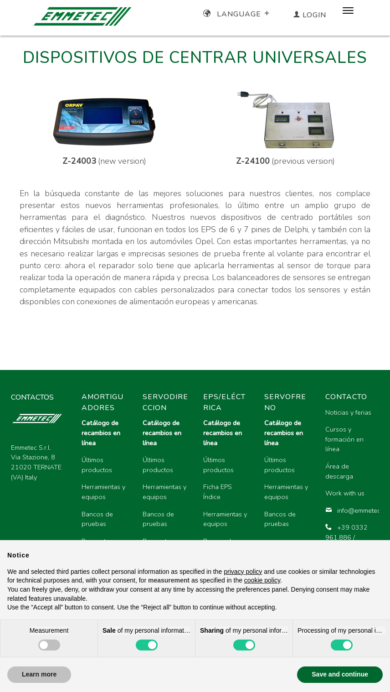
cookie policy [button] (262, 580)
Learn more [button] (39, 674)
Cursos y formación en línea (344, 439)
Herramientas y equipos (103, 491)
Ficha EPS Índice (217, 491)
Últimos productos (97, 464)
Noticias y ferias (348, 412)
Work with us (344, 493)
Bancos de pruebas (97, 519)
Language (237, 14)
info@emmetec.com (348, 510)
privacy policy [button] (243, 571)
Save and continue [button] (340, 674)
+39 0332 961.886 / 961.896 (346, 537)
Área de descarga (339, 471)
